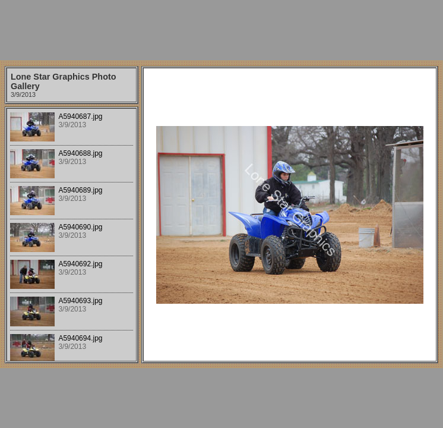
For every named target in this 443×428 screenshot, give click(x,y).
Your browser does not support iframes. (71, 235)
